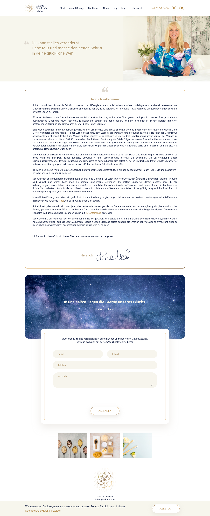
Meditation (93, 8)
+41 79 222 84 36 (160, 8)
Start (62, 8)
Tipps (61, 200)
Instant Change (76, 8)
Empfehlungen (120, 8)
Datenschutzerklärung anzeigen (43, 510)
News (106, 8)
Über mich (137, 8)
